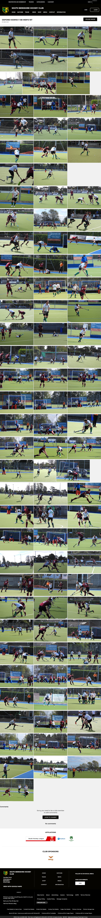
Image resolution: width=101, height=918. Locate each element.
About (48, 895)
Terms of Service (85, 895)
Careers (62, 895)
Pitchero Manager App (88, 909)
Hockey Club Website (53, 909)
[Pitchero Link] (96, 3)
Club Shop (51, 2)
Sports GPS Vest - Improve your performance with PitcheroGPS (24, 913)
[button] (13, 12)
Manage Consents (62, 899)
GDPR (77, 895)
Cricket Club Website (41, 909)
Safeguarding (41, 2)
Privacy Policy (41, 899)
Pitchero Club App (76, 909)
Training (31, 2)
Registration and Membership (17, 2)
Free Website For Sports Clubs (14, 909)
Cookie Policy (51, 899)
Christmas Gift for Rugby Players (66, 913)
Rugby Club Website (65, 909)
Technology (70, 895)
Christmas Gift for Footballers (49, 913)
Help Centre (40, 895)
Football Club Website (29, 909)
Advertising (55, 895)
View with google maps (12, 886)
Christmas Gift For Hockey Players (83, 913)
